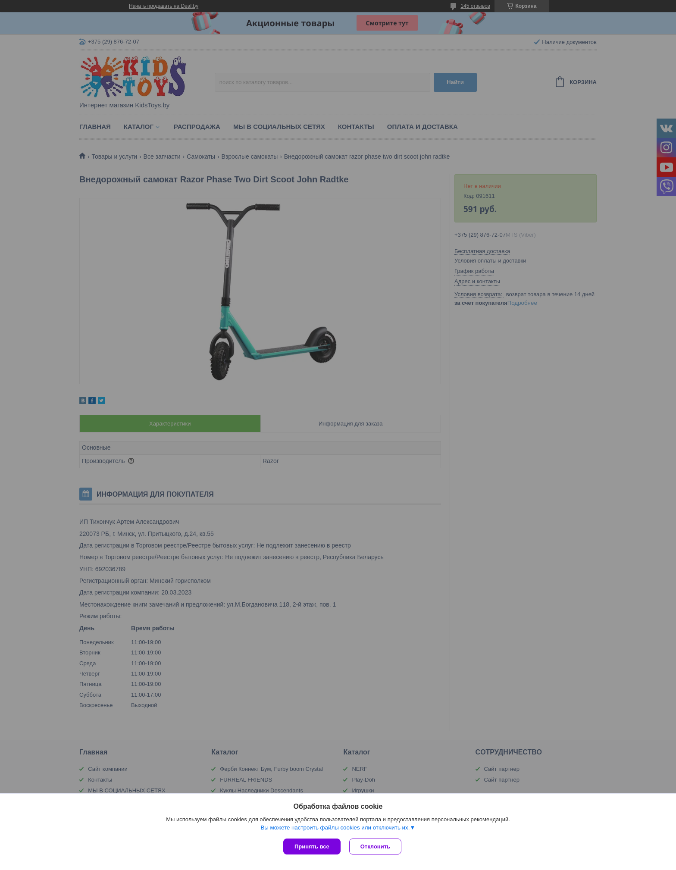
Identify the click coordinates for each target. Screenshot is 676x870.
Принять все (311, 846)
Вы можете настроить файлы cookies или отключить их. (335, 827)
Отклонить (375, 846)
